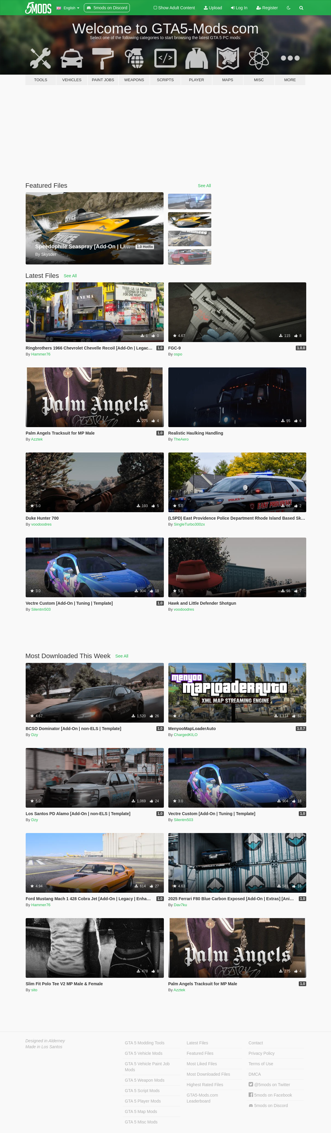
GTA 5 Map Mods (141, 1111)
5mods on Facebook (270, 1095)
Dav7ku (180, 905)
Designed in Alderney (45, 1040)
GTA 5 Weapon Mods (144, 1080)
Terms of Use (261, 1063)
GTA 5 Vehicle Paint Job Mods (147, 1066)
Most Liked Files (202, 1063)
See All (204, 185)
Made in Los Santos (43, 1046)
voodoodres (41, 524)
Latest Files (197, 1042)
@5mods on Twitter (269, 1084)
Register (267, 7)
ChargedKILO (186, 734)
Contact (256, 1042)
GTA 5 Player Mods (143, 1101)
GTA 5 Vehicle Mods (143, 1053)
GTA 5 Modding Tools (144, 1042)
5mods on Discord (268, 1105)
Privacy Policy (262, 1053)
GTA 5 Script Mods (142, 1090)
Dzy (34, 734)
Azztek (37, 439)
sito (34, 990)
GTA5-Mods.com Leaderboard (202, 1098)
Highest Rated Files (205, 1084)
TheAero (181, 439)
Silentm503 (41, 609)
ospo (178, 354)
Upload (213, 7)
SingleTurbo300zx (189, 524)
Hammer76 (40, 354)
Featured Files (200, 1053)
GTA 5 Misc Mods (141, 1122)
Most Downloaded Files (208, 1074)
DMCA (255, 1074)
